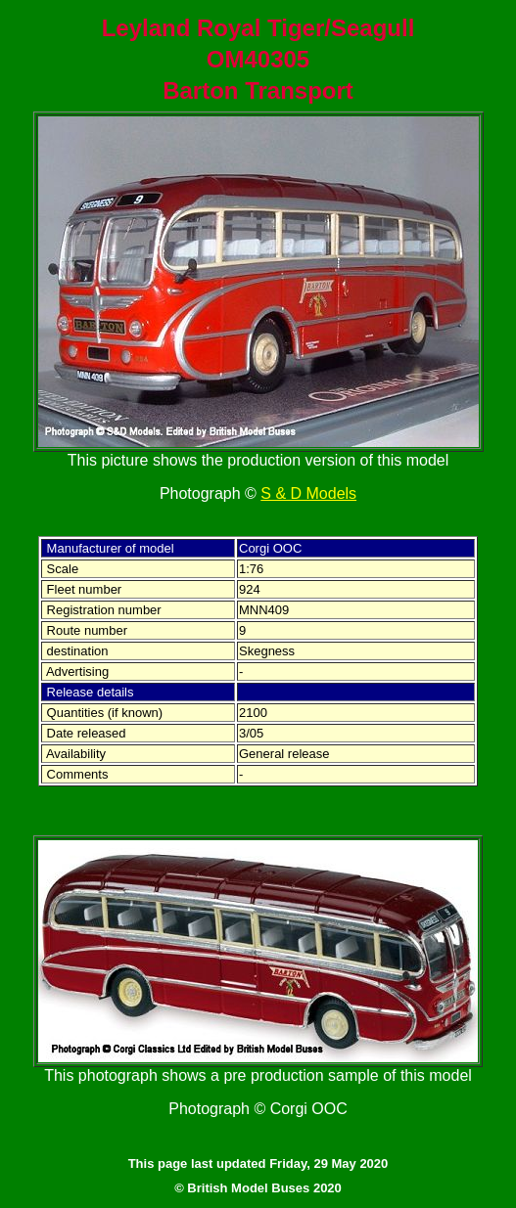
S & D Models (308, 493)
